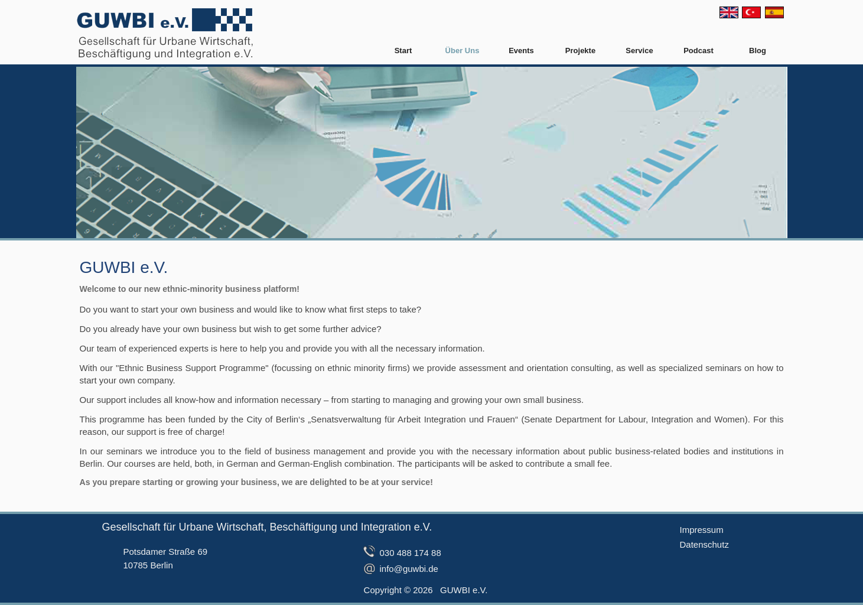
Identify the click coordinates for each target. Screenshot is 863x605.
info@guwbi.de (409, 569)
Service (639, 50)
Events (521, 50)
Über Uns (462, 50)
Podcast (698, 50)
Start (403, 50)
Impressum (702, 530)
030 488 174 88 (410, 553)
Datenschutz (704, 544)
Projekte (580, 50)
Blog (757, 50)
